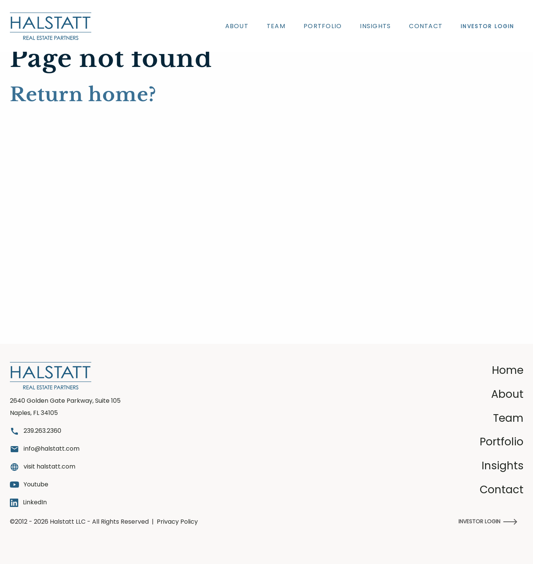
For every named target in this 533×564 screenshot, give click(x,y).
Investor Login (487, 521)
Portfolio (323, 26)
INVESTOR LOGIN (487, 26)
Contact (425, 26)
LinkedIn (28, 502)
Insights (375, 26)
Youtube (29, 484)
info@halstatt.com (45, 449)
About (236, 26)
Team (276, 26)
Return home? (83, 94)
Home (507, 370)
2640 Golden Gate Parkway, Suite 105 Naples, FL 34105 (65, 406)
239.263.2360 (35, 431)
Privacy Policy (177, 521)
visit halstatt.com (42, 467)
